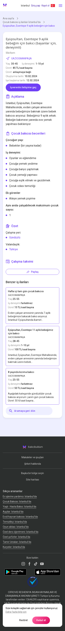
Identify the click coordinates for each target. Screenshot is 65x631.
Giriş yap (35, 5)
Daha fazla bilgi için (16, 611)
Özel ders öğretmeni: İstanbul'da (20, 531)
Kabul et (41, 620)
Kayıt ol (45, 5)
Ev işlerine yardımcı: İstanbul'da (20, 496)
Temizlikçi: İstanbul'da (15, 521)
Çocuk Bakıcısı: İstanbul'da (17, 501)
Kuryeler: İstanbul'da (14, 547)
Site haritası (32, 479)
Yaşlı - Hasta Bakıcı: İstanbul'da (19, 506)
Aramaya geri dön (22, 411)
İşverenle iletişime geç (23, 87)
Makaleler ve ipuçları (32, 457)
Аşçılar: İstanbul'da (13, 511)
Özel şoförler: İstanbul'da (16, 536)
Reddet (23, 620)
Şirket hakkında (32, 463)
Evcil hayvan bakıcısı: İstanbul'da (20, 516)
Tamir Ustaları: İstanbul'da (17, 542)
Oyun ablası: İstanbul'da (16, 526)
